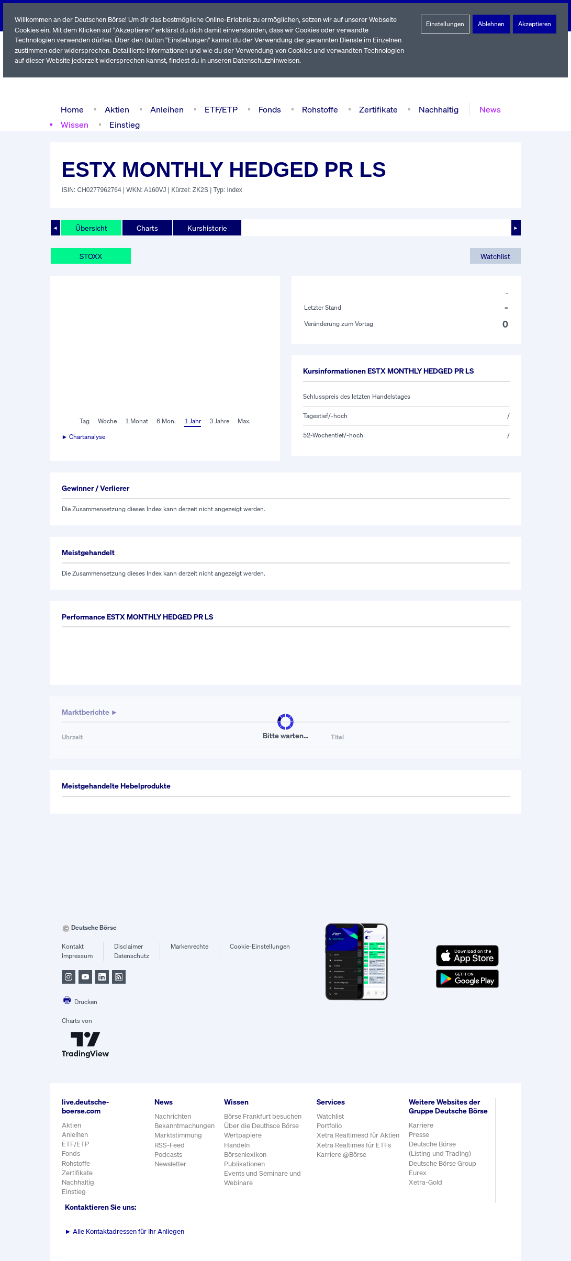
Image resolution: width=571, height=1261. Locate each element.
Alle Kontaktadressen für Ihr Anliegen (125, 1231)
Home (72, 109)
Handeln (236, 1145)
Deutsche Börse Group (443, 1172)
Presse (419, 1143)
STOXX (92, 256)
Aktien (115, 109)
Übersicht (90, 227)
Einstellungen (445, 24)
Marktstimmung (177, 1135)
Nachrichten (172, 1116)
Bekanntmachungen (184, 1126)
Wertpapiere (242, 1135)
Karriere (421, 1134)
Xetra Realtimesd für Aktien (358, 1135)
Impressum (77, 956)
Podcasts (168, 1154)
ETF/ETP (218, 109)
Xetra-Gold (425, 1191)
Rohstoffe (319, 109)
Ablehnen (491, 24)
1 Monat (136, 421)
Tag (83, 421)
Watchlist (495, 256)
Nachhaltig (435, 109)
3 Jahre (219, 421)
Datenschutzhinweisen (270, 60)
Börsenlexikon (245, 1154)
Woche (106, 421)
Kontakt (72, 946)
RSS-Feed (170, 1145)
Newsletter (170, 1164)
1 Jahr (191, 421)
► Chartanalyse (84, 437)
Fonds (268, 109)
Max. (245, 421)
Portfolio (329, 1126)
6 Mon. (165, 421)
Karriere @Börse (342, 1154)
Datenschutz (131, 956)
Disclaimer (128, 946)
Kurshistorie (205, 227)
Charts (146, 227)
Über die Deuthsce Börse (262, 1126)
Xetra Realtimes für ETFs (355, 1145)
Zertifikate (375, 109)
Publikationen (244, 1164)
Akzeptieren (534, 24)
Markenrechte (190, 946)
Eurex (418, 1182)
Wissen (74, 124)
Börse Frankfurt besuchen (263, 1116)
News (486, 109)
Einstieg (124, 124)
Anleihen (164, 109)
